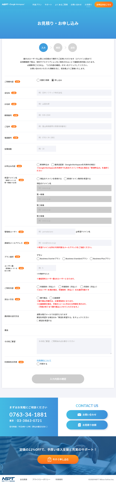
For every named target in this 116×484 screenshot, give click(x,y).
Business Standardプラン (75, 258)
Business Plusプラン (100, 258)
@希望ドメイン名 (63, 232)
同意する (42, 363)
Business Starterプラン (48, 258)
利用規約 (59, 479)
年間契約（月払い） (68, 286)
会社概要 (23, 479)
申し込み (56, 80)
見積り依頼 (43, 80)
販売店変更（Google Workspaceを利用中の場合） (73, 164)
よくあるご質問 (61, 4)
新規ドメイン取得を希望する (77, 178)
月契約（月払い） (89, 286)
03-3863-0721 (29, 421)
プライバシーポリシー (41, 479)
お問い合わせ (76, 4)
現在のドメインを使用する (49, 178)
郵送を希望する (44, 320)
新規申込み (43, 164)
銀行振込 (42, 297)
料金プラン (37, 4)
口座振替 (54, 297)
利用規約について (44, 360)
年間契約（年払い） (46, 286)
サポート (48, 4)
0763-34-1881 (28, 414)
